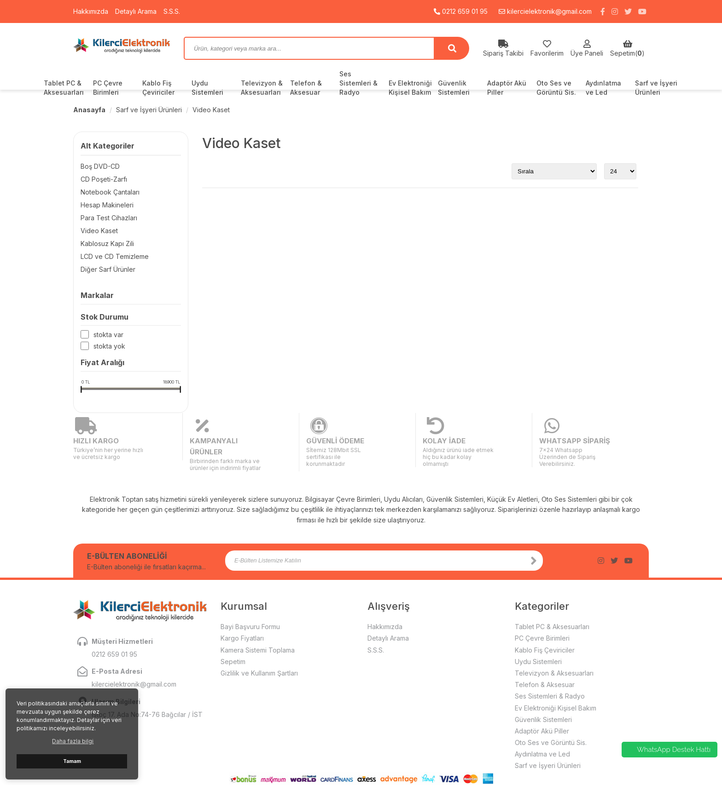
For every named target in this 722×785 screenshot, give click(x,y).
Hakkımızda (90, 11)
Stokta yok (109, 346)
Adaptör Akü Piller (506, 87)
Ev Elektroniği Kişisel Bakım (410, 87)
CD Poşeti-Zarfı (104, 179)
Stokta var (108, 335)
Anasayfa (89, 110)
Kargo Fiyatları (242, 616)
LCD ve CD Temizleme (115, 256)
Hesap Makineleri (107, 205)
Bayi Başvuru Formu (250, 604)
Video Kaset (211, 110)
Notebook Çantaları (110, 192)
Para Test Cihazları (109, 218)
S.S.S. (171, 11)
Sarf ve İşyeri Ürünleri (656, 87)
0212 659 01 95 (461, 11)
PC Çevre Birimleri (107, 87)
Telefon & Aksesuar (306, 87)
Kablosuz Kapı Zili (107, 243)
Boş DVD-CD (100, 166)
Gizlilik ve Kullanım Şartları (259, 650)
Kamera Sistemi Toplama (258, 627)
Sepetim (233, 639)
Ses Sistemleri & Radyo (358, 83)
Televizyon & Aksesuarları (262, 87)
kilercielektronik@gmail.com (545, 11)
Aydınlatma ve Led (603, 87)
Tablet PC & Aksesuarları (64, 87)
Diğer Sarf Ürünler (108, 269)
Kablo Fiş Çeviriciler (158, 87)
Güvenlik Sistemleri (454, 87)
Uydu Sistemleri (207, 87)
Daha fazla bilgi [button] (72, 741)
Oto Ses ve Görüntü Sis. (556, 87)
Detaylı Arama (136, 11)
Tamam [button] (72, 761)
